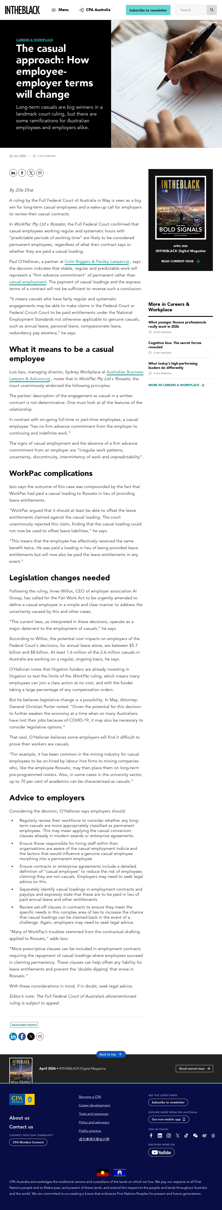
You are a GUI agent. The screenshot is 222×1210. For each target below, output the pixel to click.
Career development (94, 1105)
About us (19, 1118)
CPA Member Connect (28, 1142)
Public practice (90, 1130)
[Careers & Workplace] (34, 40)
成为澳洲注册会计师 (94, 1139)
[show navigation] (60, 10)
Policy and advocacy (94, 1122)
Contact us (21, 1127)
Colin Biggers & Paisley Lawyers (95, 261)
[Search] (191, 10)
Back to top (111, 1054)
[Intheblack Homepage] (22, 10)
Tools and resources (93, 1114)
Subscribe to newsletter (148, 10)
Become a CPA (90, 1097)
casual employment (27, 282)
